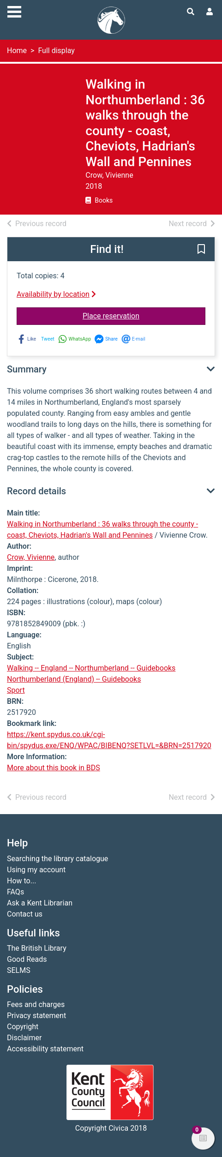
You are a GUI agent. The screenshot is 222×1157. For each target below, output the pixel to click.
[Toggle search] (190, 12)
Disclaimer (24, 1037)
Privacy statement (36, 1015)
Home (17, 50)
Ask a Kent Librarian (39, 903)
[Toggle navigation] (14, 11)
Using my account (36, 869)
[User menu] (209, 12)
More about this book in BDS (53, 767)
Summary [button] (27, 369)
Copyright (22, 1026)
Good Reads (27, 959)
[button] (201, 250)
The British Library (36, 948)
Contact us (24, 914)
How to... (21, 880)
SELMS (18, 970)
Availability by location (56, 294)
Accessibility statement (45, 1048)
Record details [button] (36, 491)
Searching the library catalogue (57, 858)
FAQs (15, 891)
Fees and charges (36, 1004)
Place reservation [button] (144, 315)
